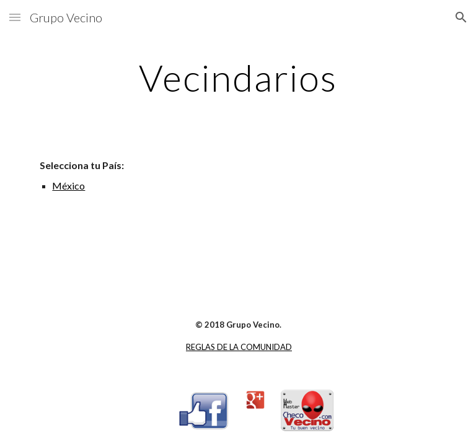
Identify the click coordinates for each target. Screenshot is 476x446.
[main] (237, 77)
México (68, 185)
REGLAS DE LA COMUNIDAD (239, 347)
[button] (15, 17)
